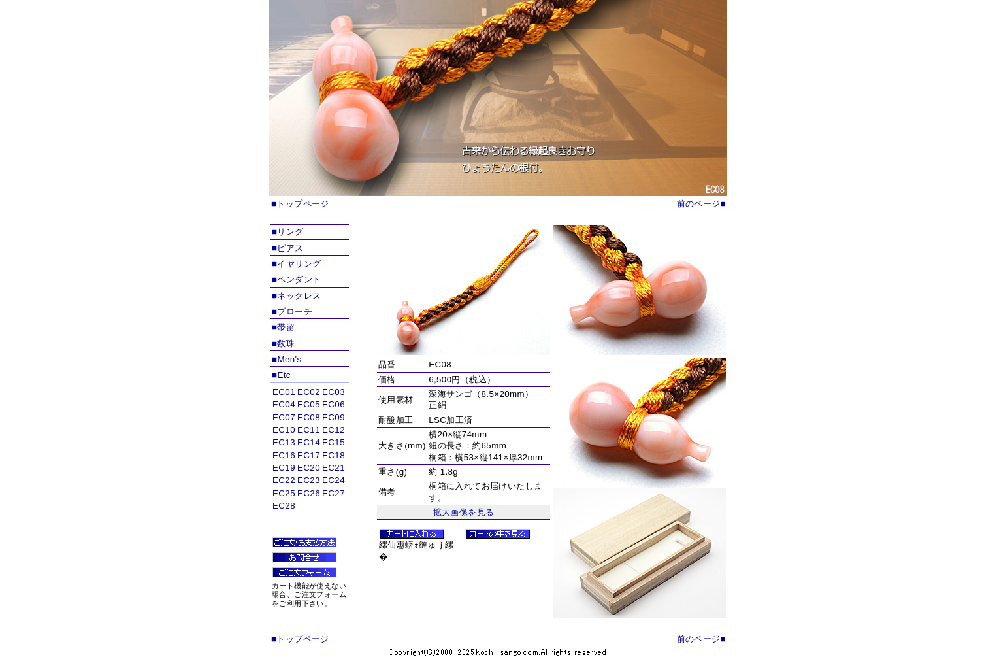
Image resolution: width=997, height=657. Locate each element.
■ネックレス (296, 296)
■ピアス (288, 248)
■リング (288, 232)
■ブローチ (292, 311)
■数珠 (283, 343)
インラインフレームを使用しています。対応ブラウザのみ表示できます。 (310, 451)
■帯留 (283, 327)
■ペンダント (296, 279)
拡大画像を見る (464, 512)
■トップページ (300, 204)
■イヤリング (296, 264)
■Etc (281, 375)
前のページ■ (701, 204)
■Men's (287, 359)
